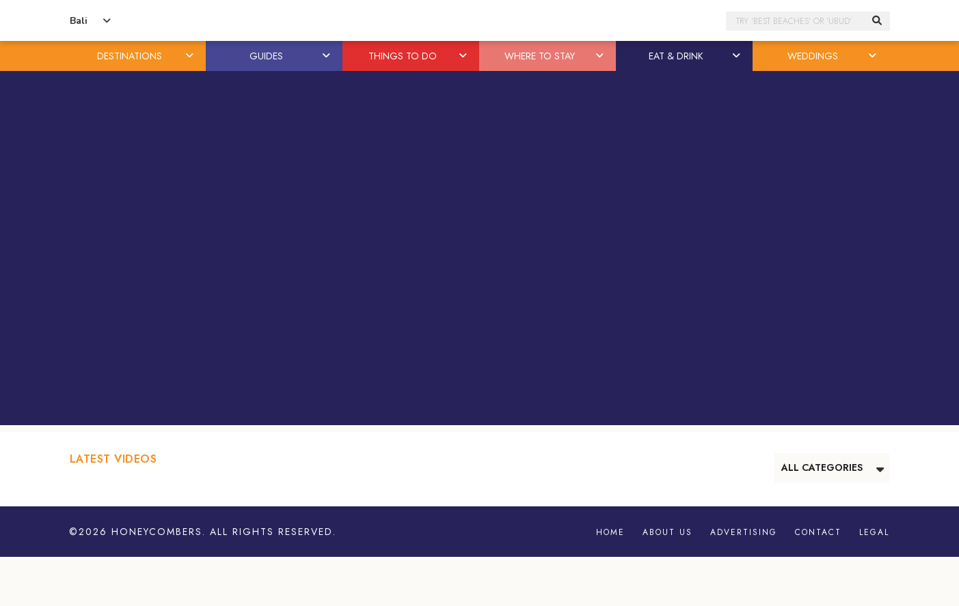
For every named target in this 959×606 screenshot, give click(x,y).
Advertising (743, 532)
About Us (667, 532)
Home (610, 532)
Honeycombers (156, 531)
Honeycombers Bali (480, 21)
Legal (874, 532)
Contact (818, 532)
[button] (190, 56)
